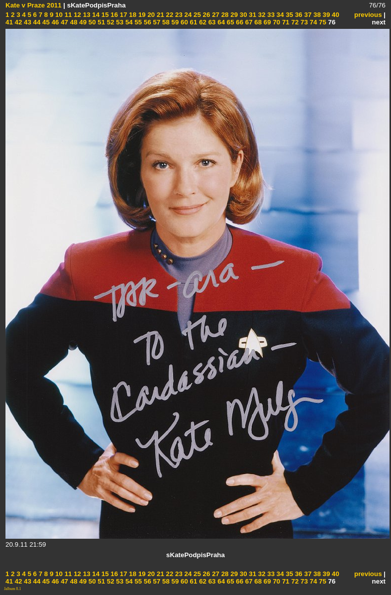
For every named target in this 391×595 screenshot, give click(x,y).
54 (128, 22)
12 (76, 14)
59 (174, 22)
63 (211, 22)
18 (132, 14)
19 (141, 14)
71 (285, 22)
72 (294, 22)
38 (316, 14)
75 (321, 22)
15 (104, 14)
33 (270, 14)
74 (312, 22)
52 (109, 22)
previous (368, 14)
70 (276, 22)
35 (288, 14)
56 (146, 22)
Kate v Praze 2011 (33, 5)
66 (239, 22)
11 (67, 14)
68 (257, 22)
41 (9, 22)
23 (178, 14)
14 (95, 14)
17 (122, 14)
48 (73, 22)
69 (266, 22)
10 (58, 14)
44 (36, 22)
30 (242, 14)
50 (91, 22)
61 (192, 22)
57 (156, 22)
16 (113, 14)
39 (325, 14)
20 (150, 14)
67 (248, 22)
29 (233, 14)
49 (82, 22)
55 (137, 22)
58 (165, 22)
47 (63, 22)
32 (261, 14)
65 (229, 22)
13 (86, 14)
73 (303, 22)
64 (220, 22)
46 (54, 22)
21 (159, 14)
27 (214, 14)
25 (196, 14)
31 (252, 14)
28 (224, 14)
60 (183, 22)
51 (100, 22)
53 (119, 22)
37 (307, 14)
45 (45, 22)
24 (187, 14)
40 (334, 14)
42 (17, 22)
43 (26, 22)
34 (279, 14)
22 (169, 14)
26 (205, 14)
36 (297, 14)
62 (201, 22)
